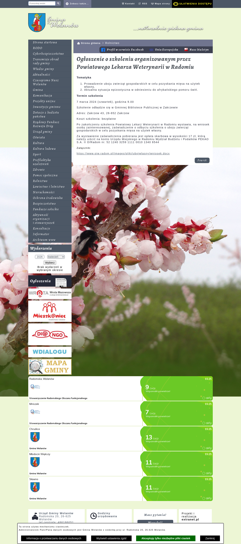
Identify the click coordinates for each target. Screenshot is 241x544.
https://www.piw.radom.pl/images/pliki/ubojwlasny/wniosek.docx (123, 153)
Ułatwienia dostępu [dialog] (195, 3)
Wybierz (50, 262)
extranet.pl (190, 519)
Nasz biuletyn (199, 49)
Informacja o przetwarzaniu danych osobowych (53, 538)
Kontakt (130, 3)
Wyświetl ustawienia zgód (111, 538)
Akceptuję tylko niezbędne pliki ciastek (165, 538)
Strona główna (91, 43)
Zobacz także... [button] (79, 3)
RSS (144, 3)
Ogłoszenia (48, 282)
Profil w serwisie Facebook (125, 49)
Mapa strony (162, 3)
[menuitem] (50, 42)
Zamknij (210, 538)
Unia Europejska (166, 49)
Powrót (202, 160)
